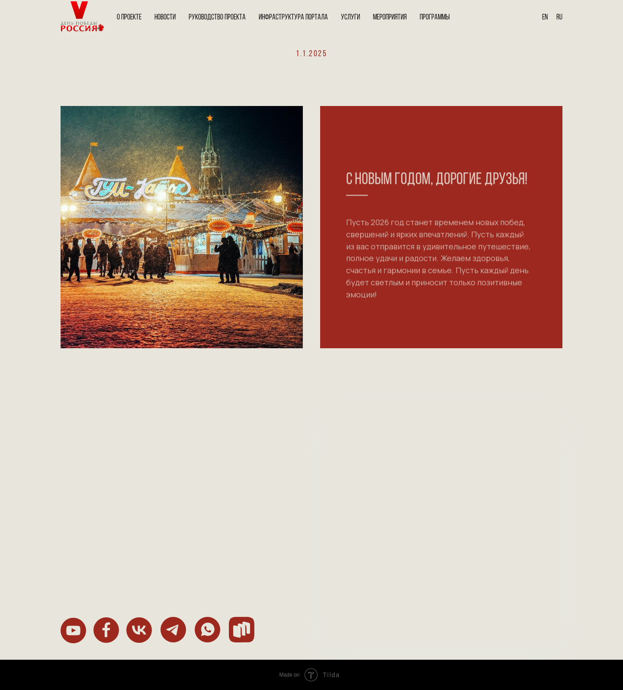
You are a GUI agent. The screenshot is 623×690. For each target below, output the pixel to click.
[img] (73, 630)
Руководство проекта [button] (217, 17)
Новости (165, 17)
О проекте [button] (129, 17)
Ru (559, 17)
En (545, 17)
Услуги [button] (350, 17)
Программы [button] (435, 17)
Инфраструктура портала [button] (293, 17)
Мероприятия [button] (390, 17)
